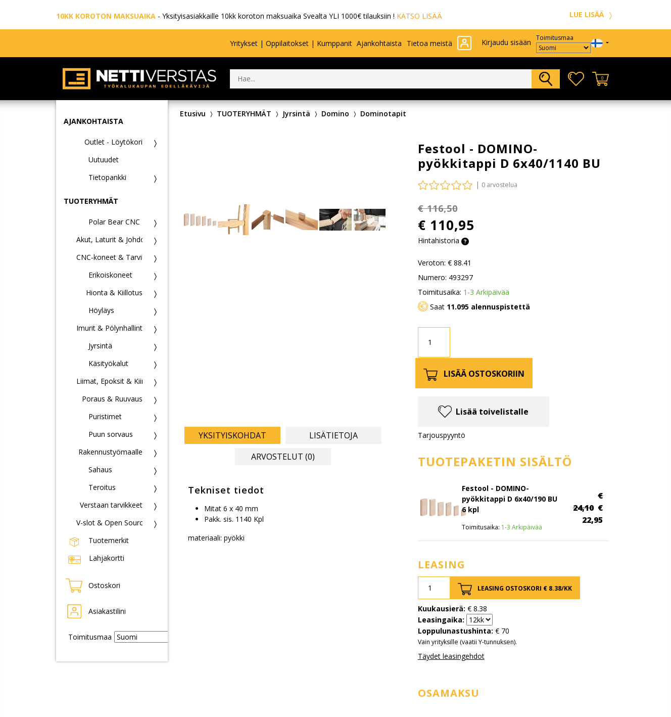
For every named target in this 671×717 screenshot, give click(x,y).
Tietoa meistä (429, 43)
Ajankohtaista (379, 43)
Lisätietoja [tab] (333, 435)
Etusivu (193, 113)
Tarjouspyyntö (441, 435)
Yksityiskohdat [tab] (232, 435)
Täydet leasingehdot (451, 656)
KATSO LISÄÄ (419, 16)
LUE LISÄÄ (592, 14)
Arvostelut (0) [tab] (283, 456)
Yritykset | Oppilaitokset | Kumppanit (291, 43)
